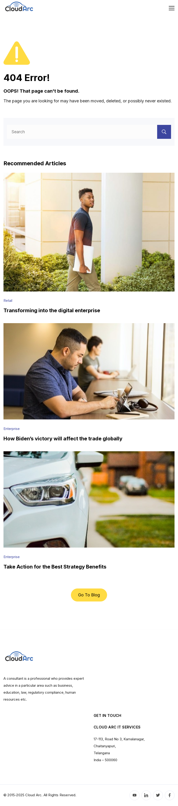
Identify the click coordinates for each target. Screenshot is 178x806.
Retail (7, 300)
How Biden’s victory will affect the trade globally (62, 439)
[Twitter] (158, 795)
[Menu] (172, 8)
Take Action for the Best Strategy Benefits (54, 567)
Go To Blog (89, 594)
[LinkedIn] (146, 795)
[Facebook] (170, 795)
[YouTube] (135, 795)
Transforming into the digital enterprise (51, 310)
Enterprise (11, 428)
